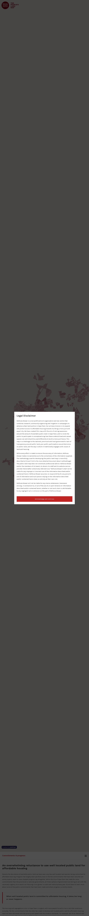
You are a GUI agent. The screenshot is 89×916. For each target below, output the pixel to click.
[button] (44, 499)
